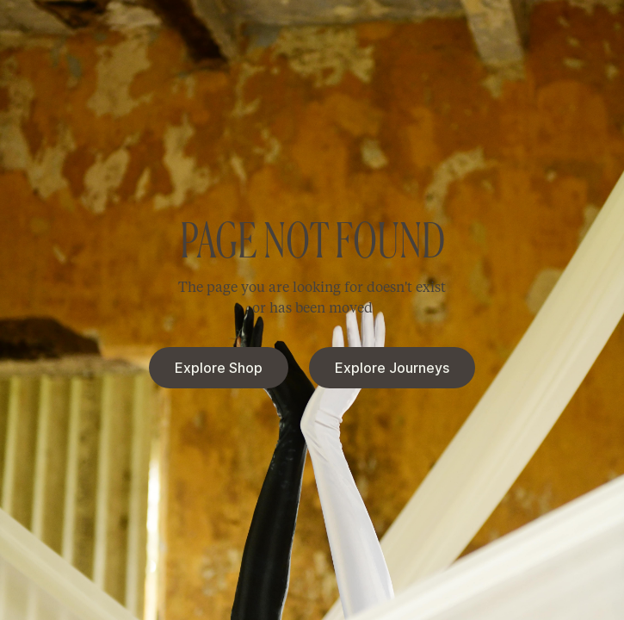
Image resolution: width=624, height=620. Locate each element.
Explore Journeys (392, 367)
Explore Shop (219, 367)
